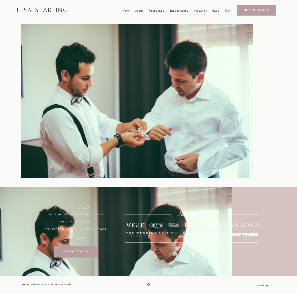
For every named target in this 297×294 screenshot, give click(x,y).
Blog (215, 10)
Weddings (200, 10)
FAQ (227, 10)
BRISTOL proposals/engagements (75, 214)
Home (126, 10)
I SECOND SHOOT (94, 229)
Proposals (156, 10)
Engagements (179, 10)
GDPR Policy (76, 237)
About (139, 10)
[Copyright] (148, 285)
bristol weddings (75, 221)
